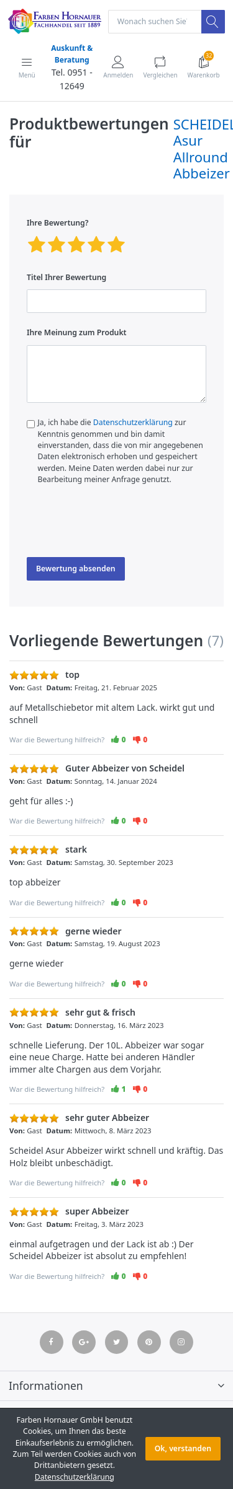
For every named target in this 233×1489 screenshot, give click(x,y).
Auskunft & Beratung (72, 53)
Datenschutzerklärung (133, 422)
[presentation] (121, 524)
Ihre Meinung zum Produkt (77, 332)
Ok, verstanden (183, 1448)
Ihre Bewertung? (57, 222)
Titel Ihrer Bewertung (66, 277)
